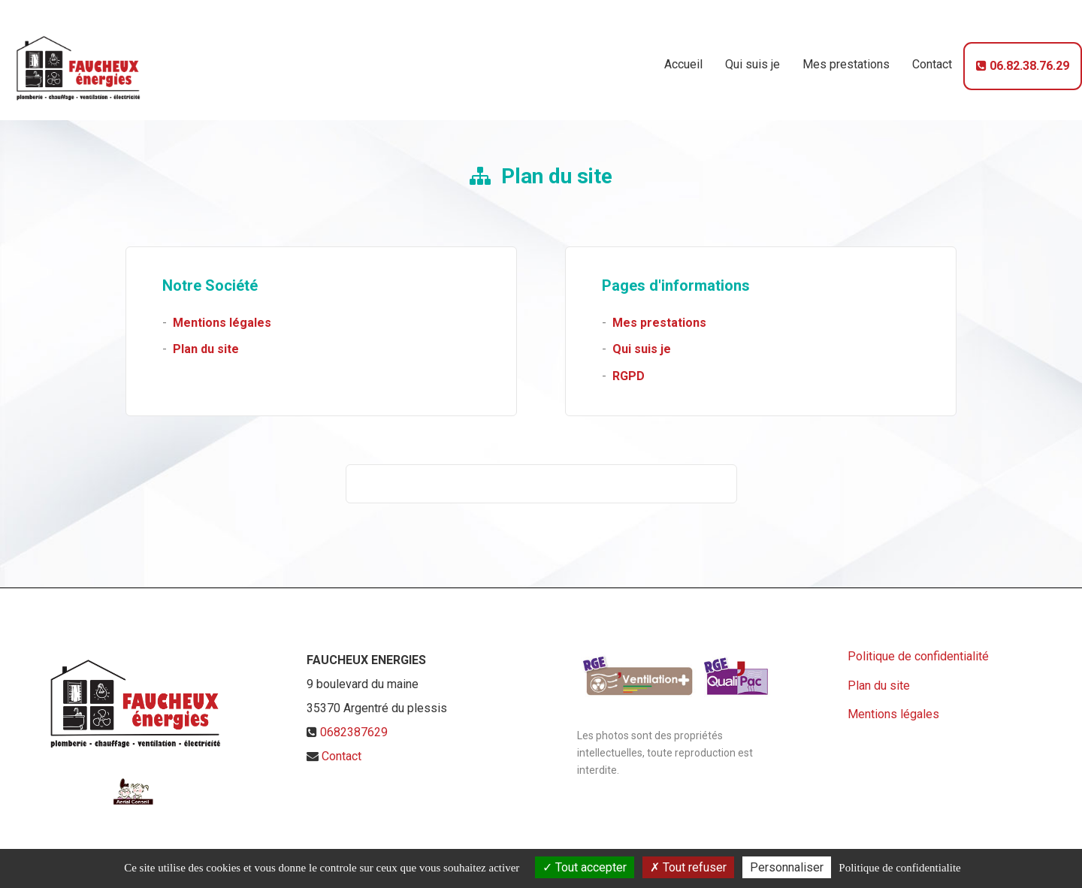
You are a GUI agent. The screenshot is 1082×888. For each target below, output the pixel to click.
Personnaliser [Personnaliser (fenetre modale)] (787, 867)
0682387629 (354, 732)
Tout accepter (585, 867)
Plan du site (206, 349)
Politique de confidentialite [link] (899, 868)
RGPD (628, 376)
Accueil (683, 58)
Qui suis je (752, 58)
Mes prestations (846, 58)
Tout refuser (688, 867)
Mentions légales (222, 323)
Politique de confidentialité (918, 656)
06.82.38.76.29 (1022, 60)
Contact (932, 58)
